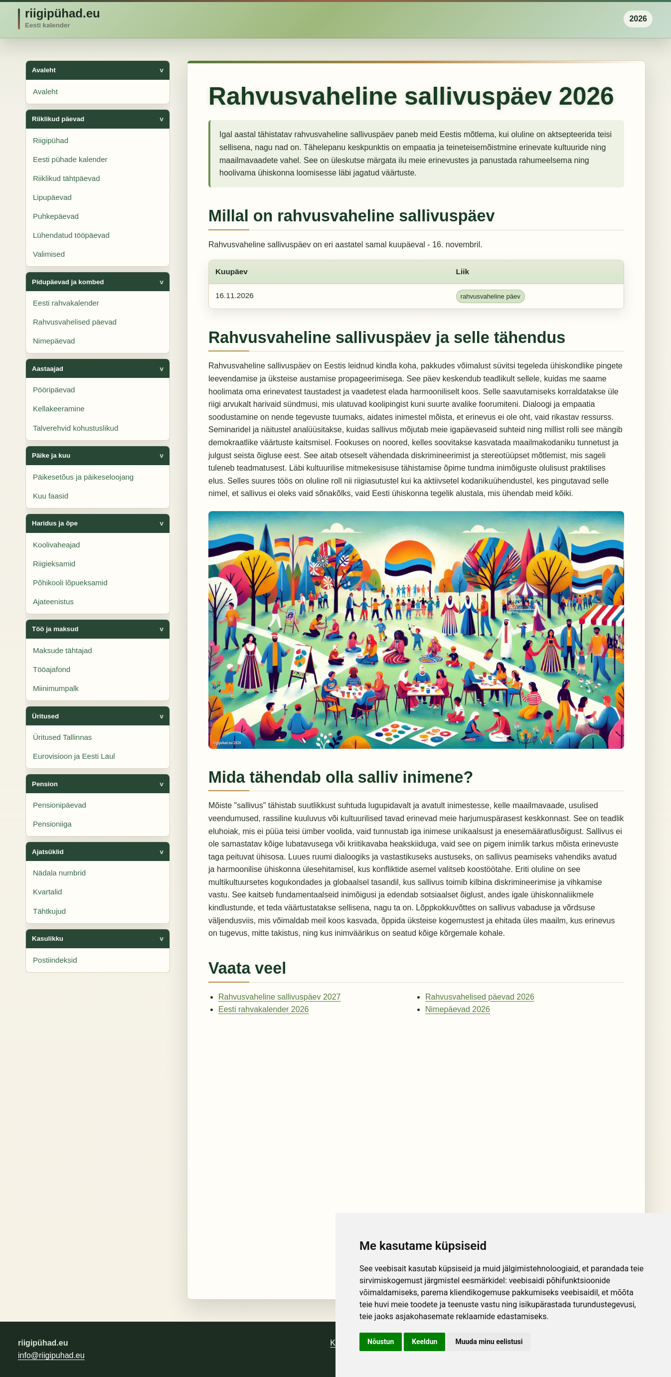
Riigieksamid (54, 563)
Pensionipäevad (59, 805)
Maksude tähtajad (62, 650)
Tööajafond (51, 669)
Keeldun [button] (424, 1342)
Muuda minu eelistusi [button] (488, 1342)
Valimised (49, 254)
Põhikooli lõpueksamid (70, 582)
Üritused (45, 716)
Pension (45, 784)
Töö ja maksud (55, 629)
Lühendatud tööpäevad (71, 235)
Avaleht (44, 70)
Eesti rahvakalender (66, 303)
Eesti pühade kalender (70, 159)
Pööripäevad (54, 389)
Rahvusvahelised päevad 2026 (479, 997)
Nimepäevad (54, 341)
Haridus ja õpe (55, 523)
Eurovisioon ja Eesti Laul (74, 756)
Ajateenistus (53, 601)
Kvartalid (47, 891)
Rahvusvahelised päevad (75, 322)
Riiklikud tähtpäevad (66, 178)
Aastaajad (47, 368)
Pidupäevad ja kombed (68, 282)
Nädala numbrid (59, 872)
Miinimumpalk (56, 688)
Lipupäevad (52, 197)
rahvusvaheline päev (490, 296)
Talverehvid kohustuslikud (75, 428)
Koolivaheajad (56, 544)
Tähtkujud (49, 911)
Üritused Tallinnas (62, 737)
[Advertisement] (416, 1153)
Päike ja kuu (51, 455)
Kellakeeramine (59, 408)
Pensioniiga (52, 824)
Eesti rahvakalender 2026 (263, 1009)
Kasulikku (47, 938)
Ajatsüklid (48, 852)
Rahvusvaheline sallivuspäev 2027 (279, 997)
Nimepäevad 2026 (457, 1009)
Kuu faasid (50, 496)
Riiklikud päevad (58, 119)
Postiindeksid (55, 960)
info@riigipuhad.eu (51, 1355)
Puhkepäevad (56, 216)
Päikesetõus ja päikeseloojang (83, 477)
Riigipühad (50, 140)
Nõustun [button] (380, 1342)
